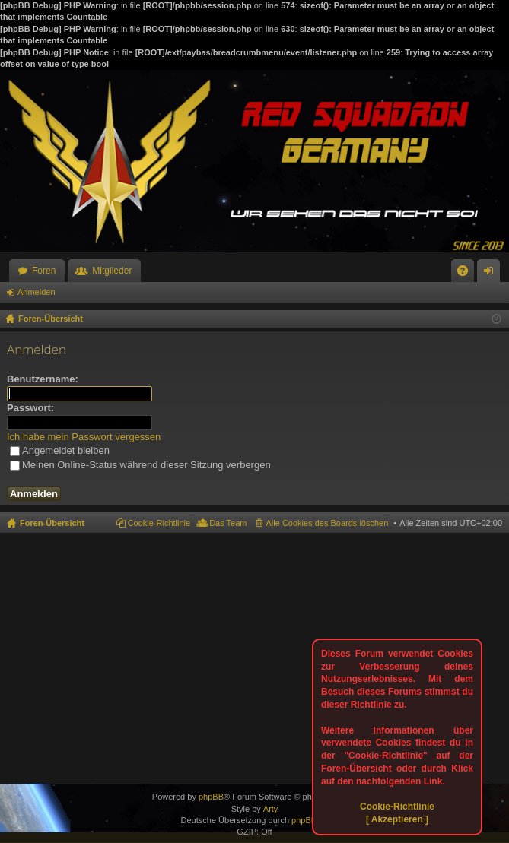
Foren (44, 270)
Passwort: (30, 408)
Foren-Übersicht (52, 523)
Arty (270, 808)
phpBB (211, 796)
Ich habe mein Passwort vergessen (84, 436)
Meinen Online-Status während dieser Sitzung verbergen (140, 465)
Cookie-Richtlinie (397, 806)
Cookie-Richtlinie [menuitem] (159, 523)
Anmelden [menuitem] (492, 273)
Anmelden (36, 291)
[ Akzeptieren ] (397, 819)
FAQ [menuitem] (467, 273)
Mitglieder (112, 270)
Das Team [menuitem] (228, 523)
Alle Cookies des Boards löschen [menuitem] (327, 523)
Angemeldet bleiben (60, 450)
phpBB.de (309, 820)
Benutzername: (42, 379)
